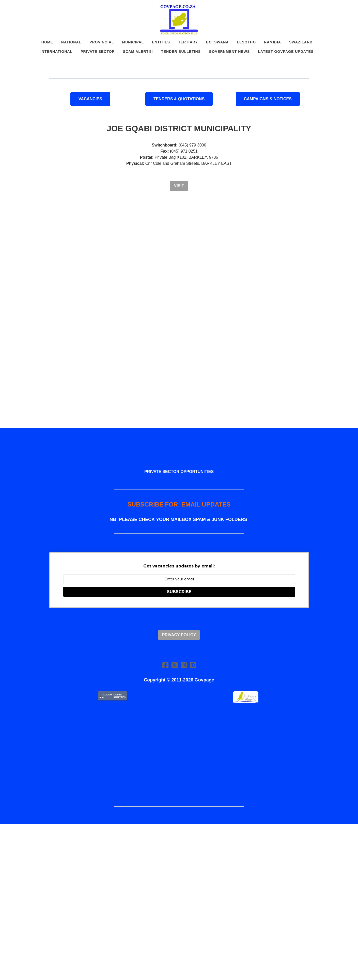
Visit (179, 186)
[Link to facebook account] (165, 665)
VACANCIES (90, 99)
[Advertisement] (179, 234)
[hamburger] (27, 8)
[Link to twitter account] (175, 665)
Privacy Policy (179, 635)
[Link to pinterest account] (193, 665)
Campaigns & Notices (268, 99)
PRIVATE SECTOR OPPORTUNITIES (179, 471)
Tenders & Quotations (179, 99)
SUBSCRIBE (179, 591)
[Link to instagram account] (184, 665)
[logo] (179, 20)
